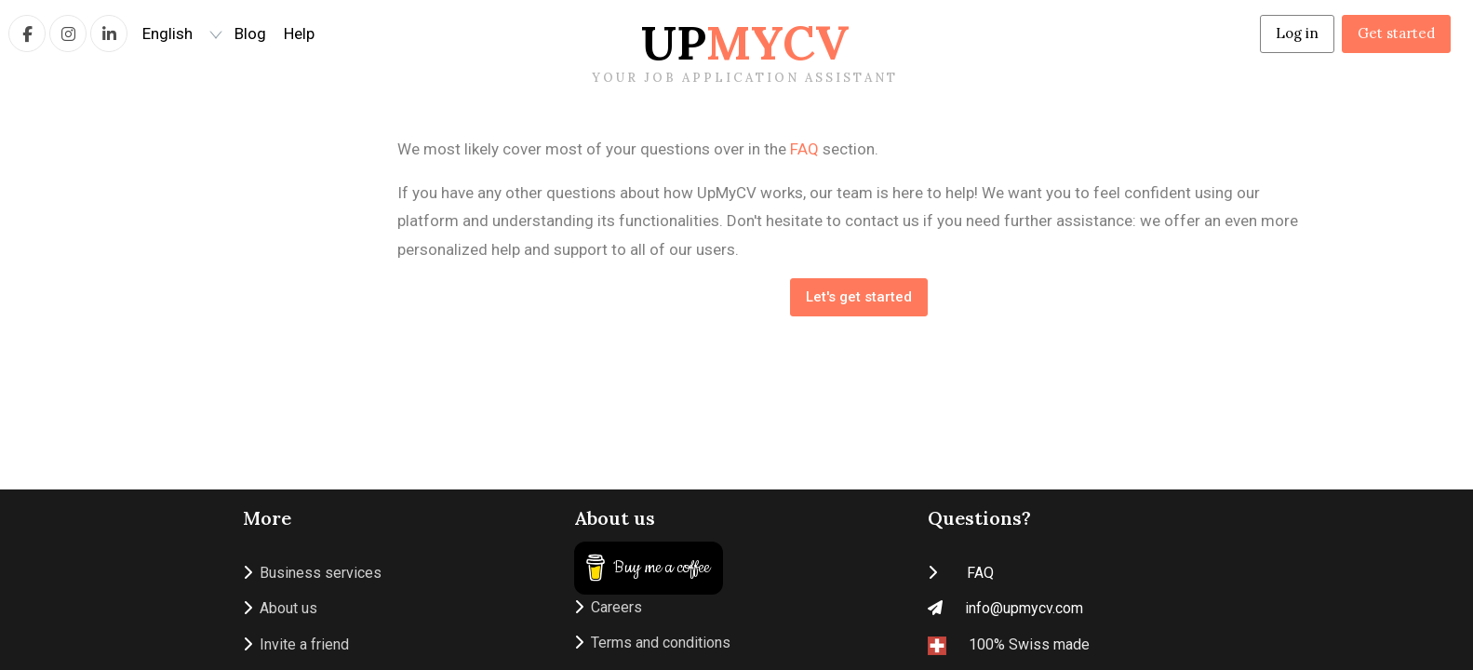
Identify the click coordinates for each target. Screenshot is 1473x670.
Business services (312, 573)
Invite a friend (296, 644)
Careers (608, 607)
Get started (1396, 33)
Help (299, 33)
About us (280, 608)
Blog (250, 33)
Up (745, 50)
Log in (1297, 33)
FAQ (804, 149)
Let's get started (859, 296)
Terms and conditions (652, 642)
